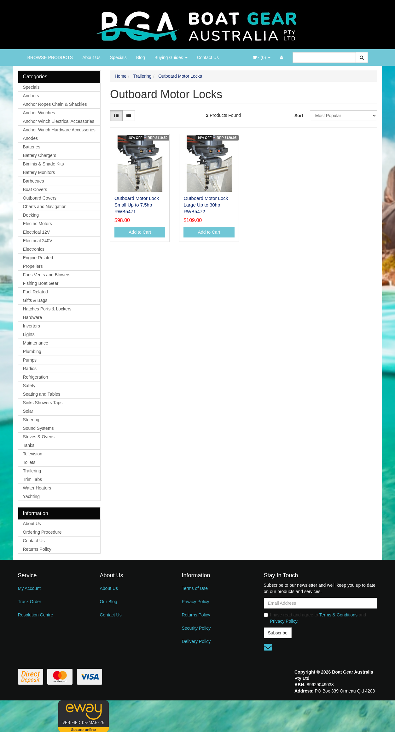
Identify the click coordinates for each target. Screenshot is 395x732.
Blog (140, 57)
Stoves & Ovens (39, 436)
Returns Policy (37, 549)
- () (261, 57)
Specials (118, 57)
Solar (28, 411)
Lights (29, 334)
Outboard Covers (40, 198)
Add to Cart (140, 232)
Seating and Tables (42, 394)
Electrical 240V (37, 240)
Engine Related (38, 257)
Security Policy (196, 628)
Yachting (31, 496)
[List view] (128, 115)
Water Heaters (37, 487)
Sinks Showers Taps (43, 402)
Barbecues (33, 180)
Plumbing (32, 351)
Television (32, 453)
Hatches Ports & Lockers (47, 308)
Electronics (33, 249)
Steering (31, 419)
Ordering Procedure (42, 532)
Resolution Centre (35, 614)
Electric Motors (37, 223)
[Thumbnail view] (116, 115)
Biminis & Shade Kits (43, 163)
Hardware (32, 317)
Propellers (33, 266)
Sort (298, 115)
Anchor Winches (39, 112)
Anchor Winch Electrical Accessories (58, 121)
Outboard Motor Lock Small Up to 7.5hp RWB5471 (136, 204)
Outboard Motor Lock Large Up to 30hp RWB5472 (205, 204)
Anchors (31, 95)
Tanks (29, 445)
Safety (29, 385)
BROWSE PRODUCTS (50, 57)
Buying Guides (171, 57)
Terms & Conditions (338, 614)
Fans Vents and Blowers (47, 274)
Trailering (32, 470)
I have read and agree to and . (315, 618)
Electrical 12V (36, 232)
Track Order (29, 601)
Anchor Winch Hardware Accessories (59, 129)
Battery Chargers (39, 155)
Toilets (29, 462)
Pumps (30, 360)
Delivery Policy (196, 641)
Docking (31, 215)
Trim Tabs (32, 479)
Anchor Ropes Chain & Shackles (55, 104)
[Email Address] (320, 603)
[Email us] (268, 647)
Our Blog (108, 601)
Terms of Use (194, 588)
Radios (30, 368)
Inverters (31, 325)
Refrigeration (35, 377)
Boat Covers (35, 189)
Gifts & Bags (35, 300)
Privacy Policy (195, 601)
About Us (91, 57)
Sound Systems (38, 428)
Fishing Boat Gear (41, 283)
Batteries (31, 146)
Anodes (30, 138)
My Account (29, 588)
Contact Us (208, 57)
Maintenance (35, 342)
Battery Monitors (39, 172)
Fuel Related (35, 291)
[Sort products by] (343, 115)
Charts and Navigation (45, 206)
